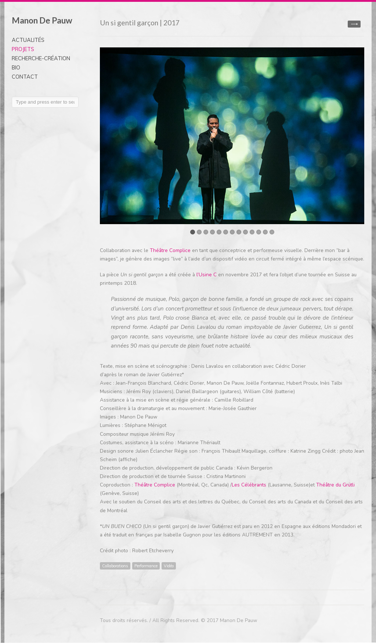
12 (265, 232)
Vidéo (169, 565)
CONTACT (25, 76)
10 (252, 232)
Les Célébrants (249, 484)
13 (272, 232)
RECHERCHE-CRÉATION (41, 58)
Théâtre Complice (170, 250)
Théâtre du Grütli (335, 484)
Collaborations (115, 565)
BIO (16, 67)
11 (258, 232)
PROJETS (23, 49)
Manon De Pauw (42, 20)
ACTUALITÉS (28, 40)
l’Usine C (207, 274)
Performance (146, 565)
